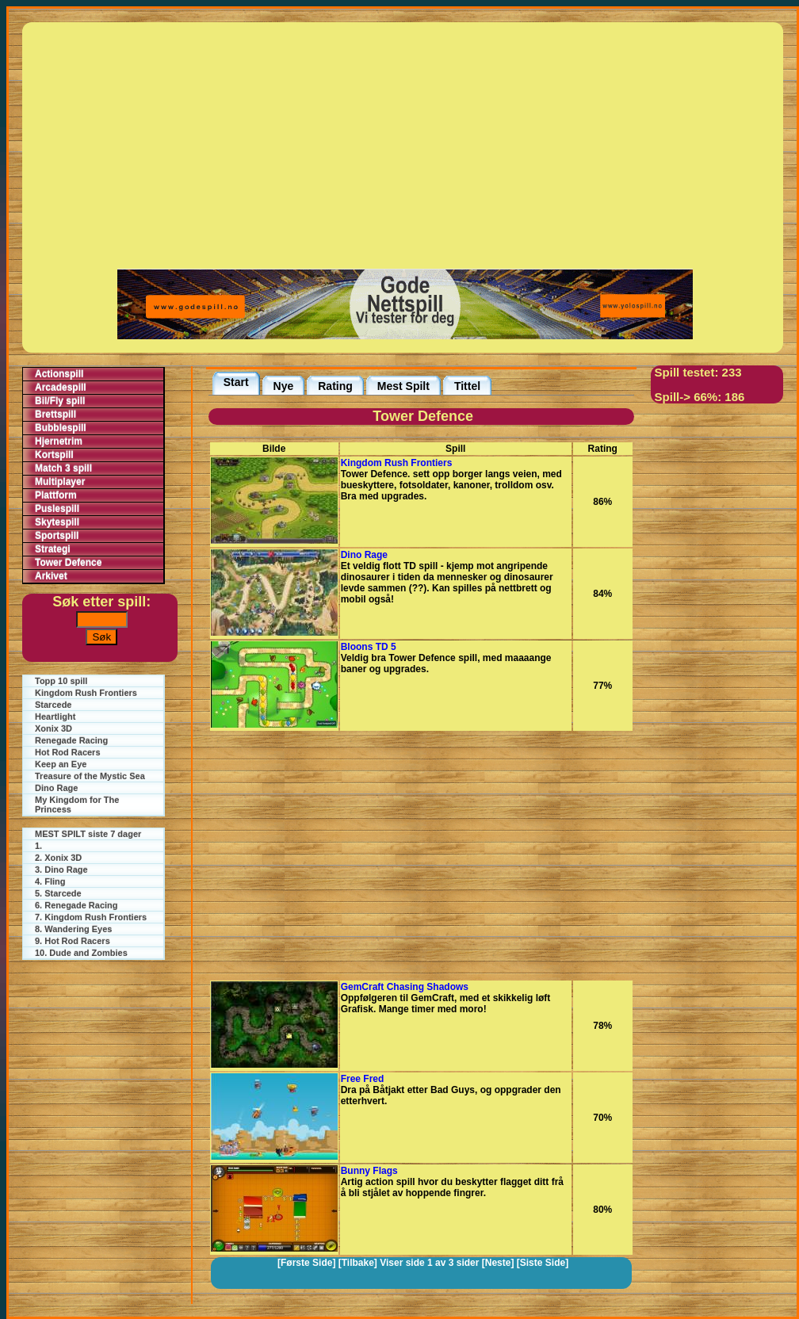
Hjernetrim (58, 441)
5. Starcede (58, 893)
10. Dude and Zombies (81, 953)
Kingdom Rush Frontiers (86, 693)
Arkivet (51, 576)
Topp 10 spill (61, 681)
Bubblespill (60, 428)
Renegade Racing (71, 740)
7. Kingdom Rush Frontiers (91, 917)
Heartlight (55, 716)
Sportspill (56, 535)
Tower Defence (68, 562)
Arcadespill (60, 387)
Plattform (56, 495)
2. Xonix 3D (58, 857)
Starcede (53, 704)
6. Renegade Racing (76, 905)
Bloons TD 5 (368, 646)
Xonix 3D (53, 728)
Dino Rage (56, 788)
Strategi (53, 549)
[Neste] (498, 1262)
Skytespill (57, 522)
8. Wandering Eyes (73, 929)
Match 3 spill (63, 468)
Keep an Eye (60, 764)
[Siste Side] (542, 1262)
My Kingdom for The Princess (77, 804)
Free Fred (362, 1078)
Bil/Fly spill (60, 401)
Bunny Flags (369, 1170)
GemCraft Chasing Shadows (404, 986)
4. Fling (50, 881)
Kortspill (54, 455)
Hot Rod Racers (68, 752)
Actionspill (59, 374)
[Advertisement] (405, 144)
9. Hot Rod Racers (72, 941)
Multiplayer (60, 481)
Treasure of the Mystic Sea (90, 776)
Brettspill (55, 414)
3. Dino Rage (61, 869)
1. (38, 846)
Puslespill (57, 508)
